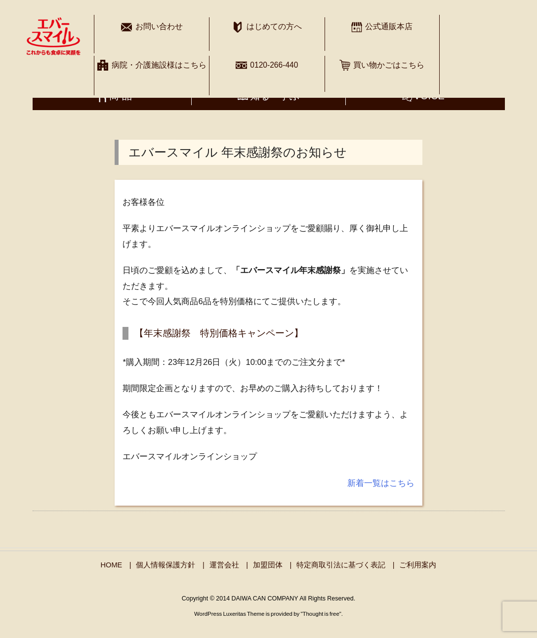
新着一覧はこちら (380, 483)
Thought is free (320, 614)
